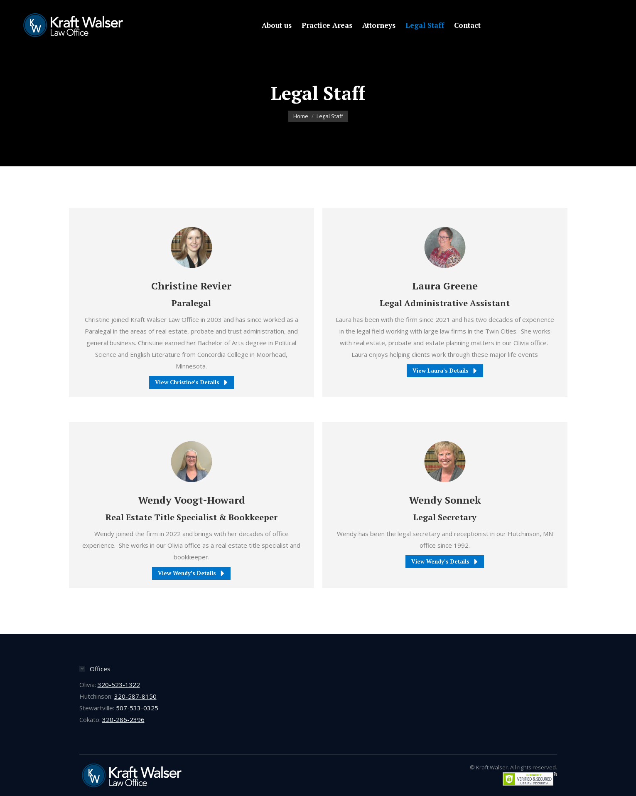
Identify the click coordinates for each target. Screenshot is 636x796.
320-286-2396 (123, 719)
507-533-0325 (137, 708)
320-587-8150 (135, 696)
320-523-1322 (119, 684)
